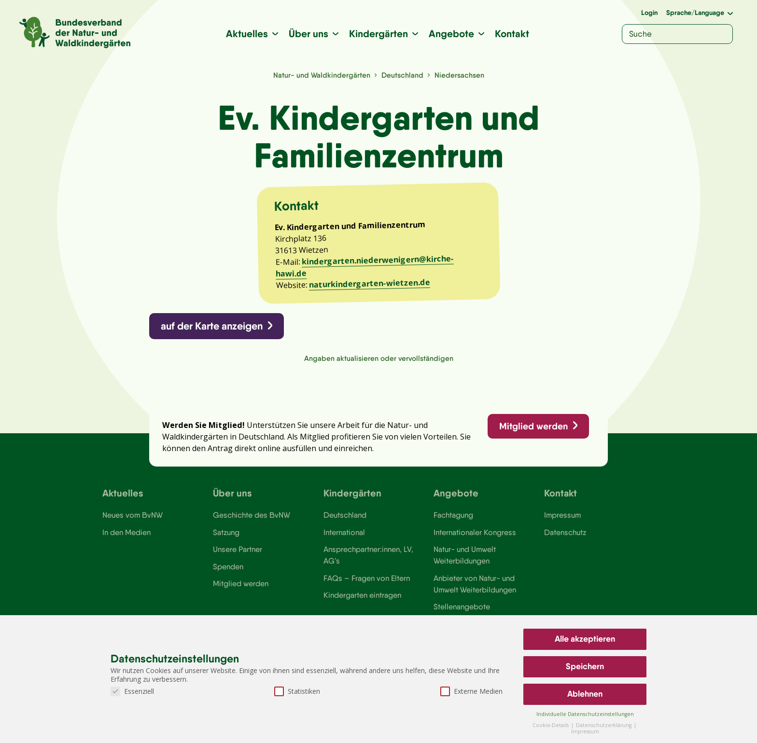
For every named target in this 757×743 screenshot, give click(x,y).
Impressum (562, 518)
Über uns (309, 34)
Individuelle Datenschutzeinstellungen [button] (585, 714)
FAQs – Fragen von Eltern (366, 581)
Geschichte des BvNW (251, 518)
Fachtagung (453, 518)
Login (649, 12)
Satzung (226, 535)
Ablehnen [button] (585, 693)
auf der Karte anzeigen (212, 327)
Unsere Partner (237, 552)
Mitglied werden (533, 428)
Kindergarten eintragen (362, 598)
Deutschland (402, 75)
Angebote (452, 34)
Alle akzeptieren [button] (585, 638)
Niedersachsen (459, 75)
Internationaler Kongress (475, 535)
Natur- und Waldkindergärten (321, 75)
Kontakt (512, 34)
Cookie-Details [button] (551, 725)
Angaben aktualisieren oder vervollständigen (379, 359)
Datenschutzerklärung (604, 725)
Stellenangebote (462, 610)
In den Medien (126, 535)
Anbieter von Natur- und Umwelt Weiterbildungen (475, 586)
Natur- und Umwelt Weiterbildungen (465, 557)
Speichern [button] (585, 666)
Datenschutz (565, 535)
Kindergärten (379, 34)
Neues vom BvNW (132, 518)
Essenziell (132, 691)
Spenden (228, 569)
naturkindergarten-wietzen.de (370, 284)
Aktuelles (247, 34)
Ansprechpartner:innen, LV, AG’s (368, 557)
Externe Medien (471, 691)
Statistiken (297, 691)
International (344, 535)
